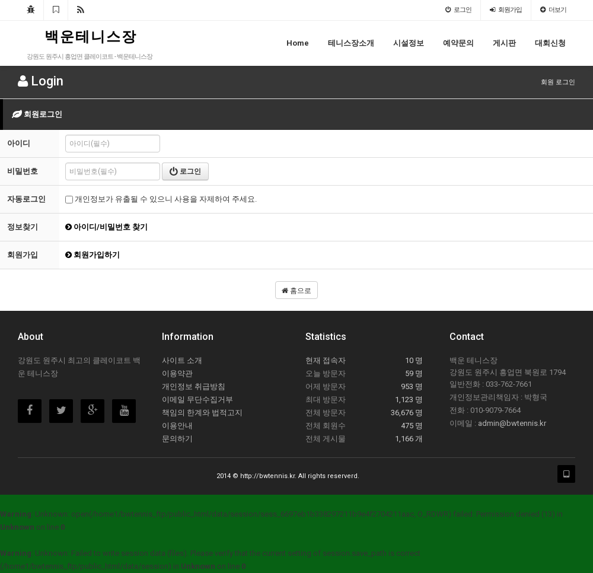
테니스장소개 (351, 43)
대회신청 (550, 43)
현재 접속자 (325, 360)
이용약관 (177, 373)
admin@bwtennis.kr (512, 423)
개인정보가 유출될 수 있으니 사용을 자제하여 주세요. (161, 199)
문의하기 (177, 438)
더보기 (553, 10)
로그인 (458, 10)
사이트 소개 (182, 360)
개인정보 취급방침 (193, 386)
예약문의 (458, 43)
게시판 (504, 43)
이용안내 (177, 425)
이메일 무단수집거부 (197, 399)
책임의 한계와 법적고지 (202, 412)
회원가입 (506, 10)
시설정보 (408, 43)
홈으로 (296, 290)
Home (297, 43)
